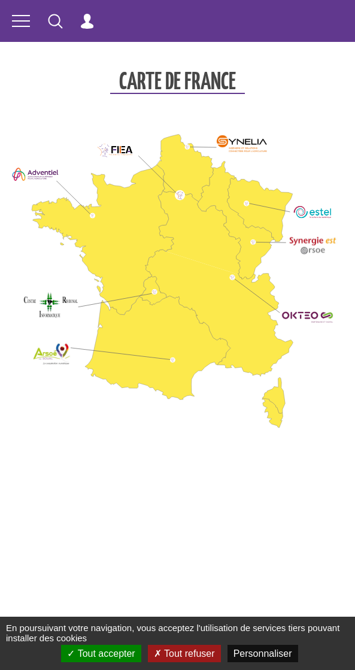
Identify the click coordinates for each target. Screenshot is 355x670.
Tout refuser (184, 653)
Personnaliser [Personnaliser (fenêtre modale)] (262, 653)
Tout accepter (101, 653)
